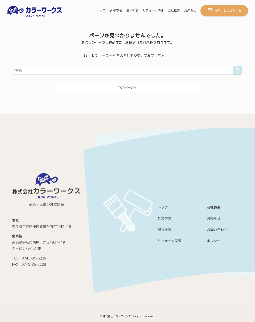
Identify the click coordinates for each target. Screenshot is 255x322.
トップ (163, 245)
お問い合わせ (217, 267)
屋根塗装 (164, 267)
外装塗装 (164, 256)
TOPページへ (127, 87)
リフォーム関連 (170, 278)
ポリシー (214, 278)
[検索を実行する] (237, 70)
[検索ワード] (127, 70)
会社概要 (214, 245)
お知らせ (214, 256)
